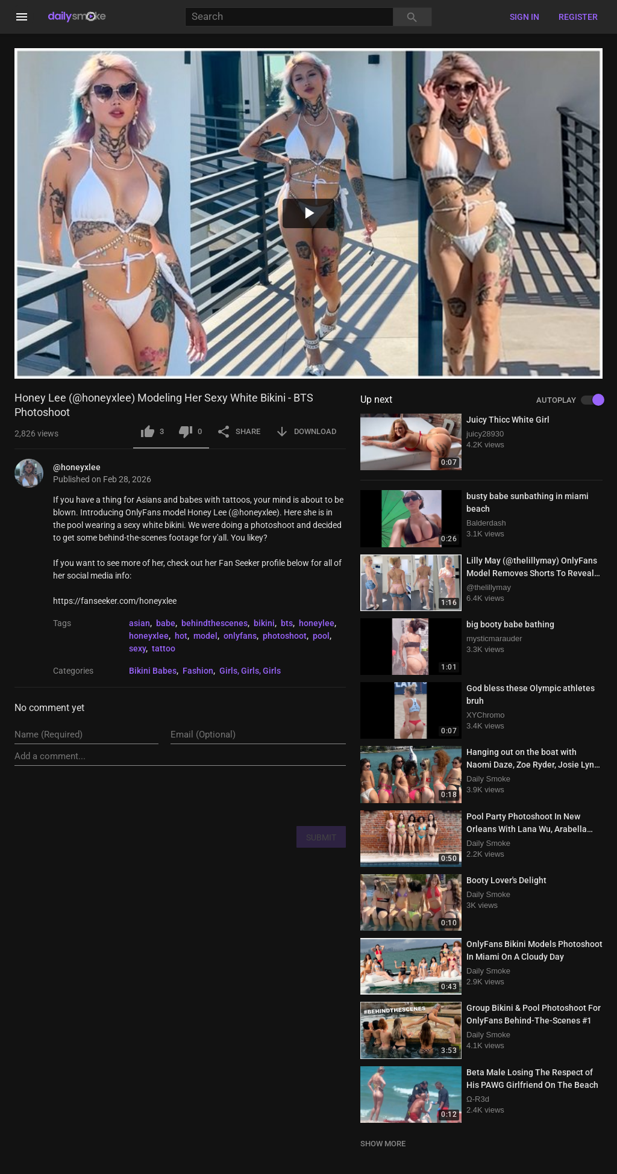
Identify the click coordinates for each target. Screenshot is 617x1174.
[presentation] (254, 795)
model (205, 636)
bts (287, 623)
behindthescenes (214, 623)
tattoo (163, 648)
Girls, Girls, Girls (250, 671)
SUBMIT (321, 837)
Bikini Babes (153, 671)
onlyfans (240, 636)
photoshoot (285, 636)
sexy (137, 648)
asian (139, 623)
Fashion (198, 671)
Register (578, 17)
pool (321, 636)
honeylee (316, 623)
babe (165, 623)
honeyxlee (149, 636)
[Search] (289, 17)
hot (181, 636)
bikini (264, 623)
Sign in (524, 17)
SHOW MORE (383, 1144)
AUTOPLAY (569, 400)
